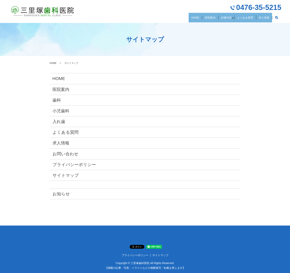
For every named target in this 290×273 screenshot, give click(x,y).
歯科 (57, 100)
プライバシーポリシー (74, 164)
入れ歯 (59, 121)
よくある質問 (237, 18)
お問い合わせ (65, 154)
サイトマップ (66, 175)
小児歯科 (61, 110)
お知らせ (61, 194)
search (276, 19)
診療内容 (212, 18)
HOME (171, 18)
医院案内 (191, 18)
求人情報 (261, 18)
